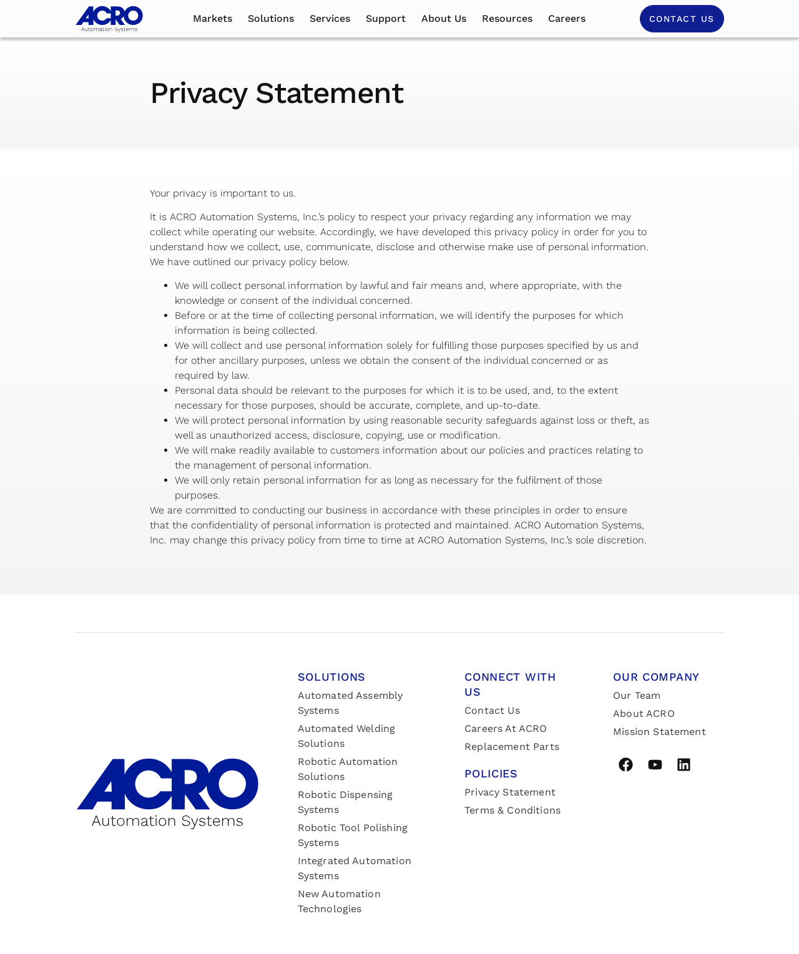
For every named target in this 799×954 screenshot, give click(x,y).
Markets (212, 18)
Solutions (271, 18)
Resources (507, 18)
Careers (567, 18)
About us (443, 18)
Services (330, 18)
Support (386, 18)
